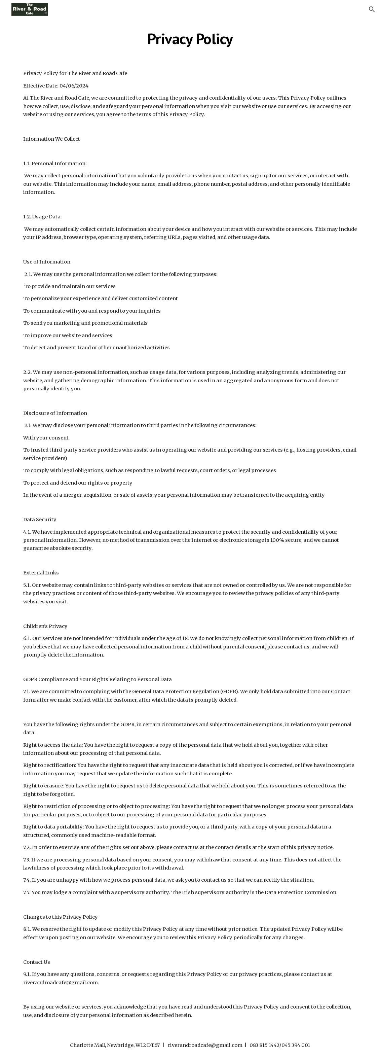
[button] (372, 9)
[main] (190, 38)
